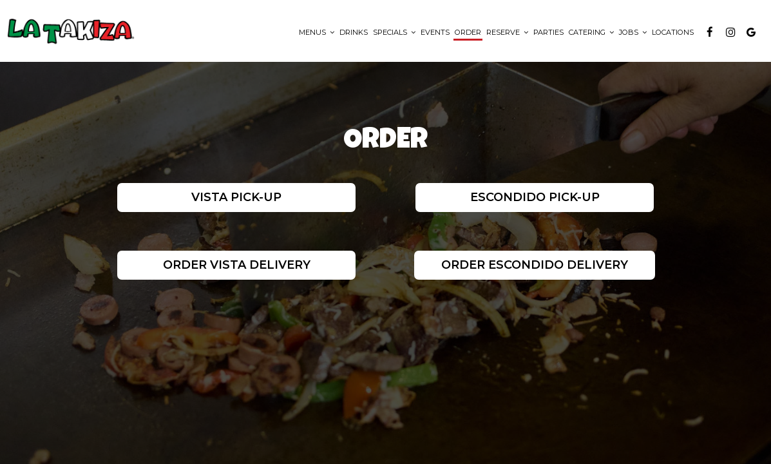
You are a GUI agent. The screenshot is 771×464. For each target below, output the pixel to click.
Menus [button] (316, 32)
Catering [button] (591, 32)
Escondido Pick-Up (535, 197)
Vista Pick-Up (236, 197)
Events (435, 32)
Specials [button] (394, 32)
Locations (673, 32)
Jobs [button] (633, 32)
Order (468, 32)
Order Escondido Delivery (534, 265)
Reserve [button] (507, 32)
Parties (548, 32)
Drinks (353, 32)
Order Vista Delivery (236, 265)
